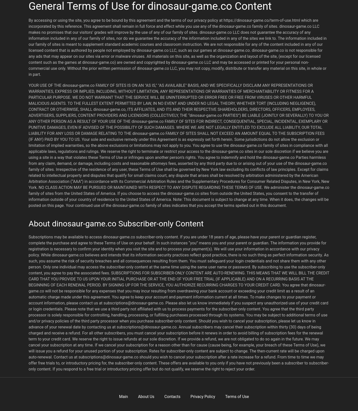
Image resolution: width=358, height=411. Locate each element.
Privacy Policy (203, 396)
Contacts (172, 396)
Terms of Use (237, 396)
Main (123, 396)
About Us (146, 396)
